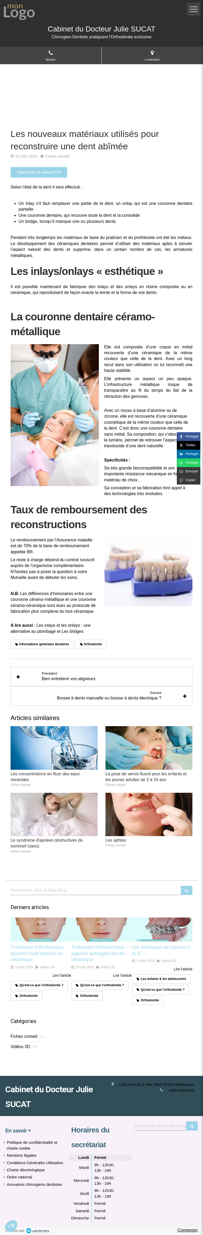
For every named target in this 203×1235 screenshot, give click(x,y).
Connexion (188, 1230)
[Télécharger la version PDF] (39, 172)
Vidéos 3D (20, 1046)
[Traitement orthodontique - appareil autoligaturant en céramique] (101, 930)
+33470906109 (181, 1090)
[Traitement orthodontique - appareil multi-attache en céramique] (41, 930)
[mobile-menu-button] (193, 9)
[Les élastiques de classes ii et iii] (162, 930)
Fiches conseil (24, 1036)
